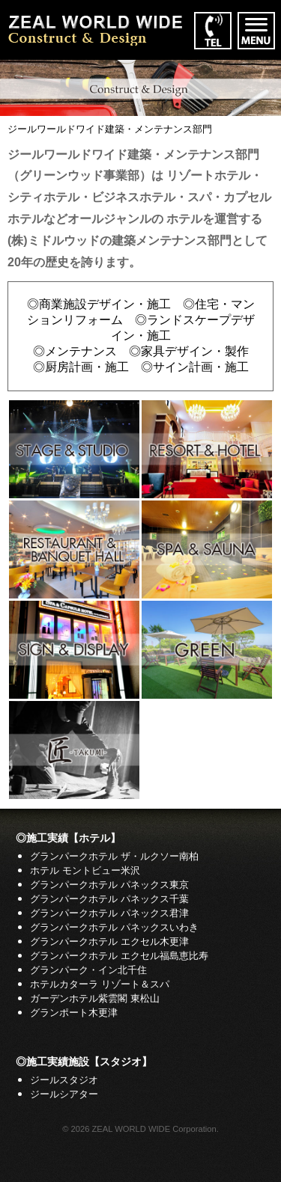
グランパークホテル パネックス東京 (109, 884)
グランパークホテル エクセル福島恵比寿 (119, 955)
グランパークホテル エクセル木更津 (109, 941)
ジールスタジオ (64, 1079)
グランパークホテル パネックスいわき (114, 927)
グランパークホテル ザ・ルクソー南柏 (114, 856)
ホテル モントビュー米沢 (85, 870)
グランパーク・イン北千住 (88, 970)
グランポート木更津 (74, 1012)
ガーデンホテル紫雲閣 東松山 (95, 998)
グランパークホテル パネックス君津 (109, 913)
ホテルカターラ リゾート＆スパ (99, 984)
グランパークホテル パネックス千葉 (109, 898)
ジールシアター (64, 1094)
